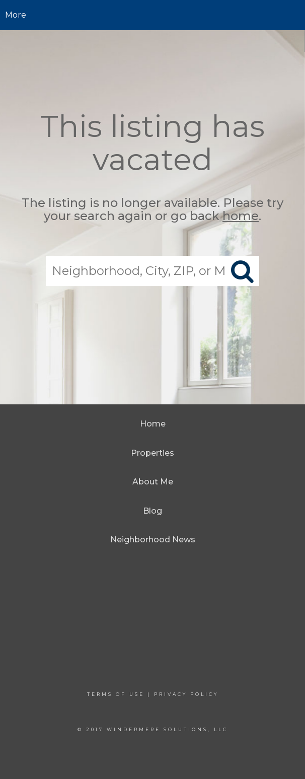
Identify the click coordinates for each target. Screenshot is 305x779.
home (240, 216)
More (15, 15)
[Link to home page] (152, 15)
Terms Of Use (115, 694)
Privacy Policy (186, 694)
